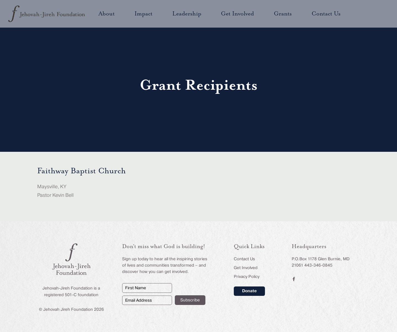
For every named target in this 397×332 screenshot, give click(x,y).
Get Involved (245, 267)
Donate (249, 291)
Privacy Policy (246, 276)
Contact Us (244, 258)
